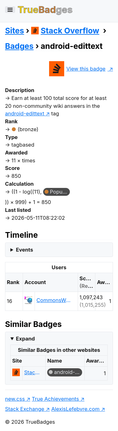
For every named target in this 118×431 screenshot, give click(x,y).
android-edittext (68, 372)
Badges (19, 46)
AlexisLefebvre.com (75, 409)
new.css (15, 399)
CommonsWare (54, 300)
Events (24, 250)
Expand (25, 338)
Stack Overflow (65, 30)
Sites (14, 30)
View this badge (77, 68)
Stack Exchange (24, 409)
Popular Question (60, 192)
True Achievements (55, 399)
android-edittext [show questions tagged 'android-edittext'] (24, 113)
